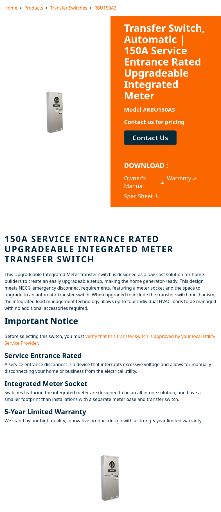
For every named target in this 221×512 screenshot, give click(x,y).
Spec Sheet (141, 196)
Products (33, 8)
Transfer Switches (68, 8)
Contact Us (150, 137)
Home (10, 8)
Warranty (182, 178)
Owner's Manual (144, 182)
